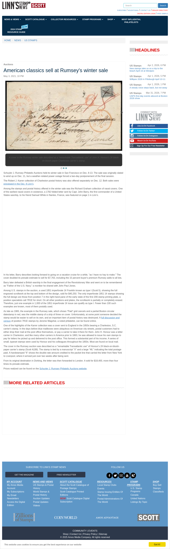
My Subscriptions (15, 491)
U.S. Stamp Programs (136, 490)
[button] (7, 112)
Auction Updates (41, 498)
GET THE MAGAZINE (24, 475)
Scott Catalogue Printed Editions (72, 493)
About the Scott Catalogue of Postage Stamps (74, 486)
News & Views (12, 19)
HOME (7, 40)
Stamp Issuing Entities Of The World (110, 493)
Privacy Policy (90, 534)
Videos (36, 505)
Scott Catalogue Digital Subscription (75, 500)
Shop (111, 19)
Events (100, 488)
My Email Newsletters (13, 497)
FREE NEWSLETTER (66, 475)
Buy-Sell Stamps (157, 486)
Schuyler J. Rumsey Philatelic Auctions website (63, 368)
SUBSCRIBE (121, 10)
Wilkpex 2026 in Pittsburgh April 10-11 (147, 79)
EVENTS (92, 531)
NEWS (17, 40)
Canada (134, 495)
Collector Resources (64, 19)
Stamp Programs (92, 19)
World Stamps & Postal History (41, 493)
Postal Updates (40, 502)
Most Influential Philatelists (131, 20)
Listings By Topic (139, 502)
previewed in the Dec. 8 (19, 184)
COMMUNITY (79, 531)
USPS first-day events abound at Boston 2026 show (148, 97)
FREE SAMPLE (162, 13)
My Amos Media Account (15, 486)
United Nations (138, 498)
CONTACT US (145, 10)
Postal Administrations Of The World (110, 500)
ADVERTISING (133, 10)
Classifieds (158, 491)
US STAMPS (30, 40)
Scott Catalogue (36, 19)
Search (163, 5)
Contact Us (75, 534)
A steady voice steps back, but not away (148, 87)
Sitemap (103, 534)
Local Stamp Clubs (106, 485)
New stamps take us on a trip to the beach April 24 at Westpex (146, 69)
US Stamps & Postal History (43, 486)
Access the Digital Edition (16, 503)
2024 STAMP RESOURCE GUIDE (16, 30)
